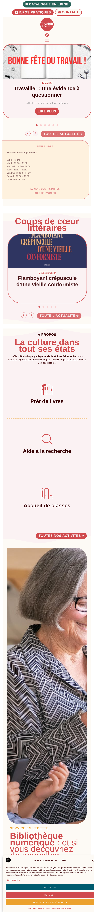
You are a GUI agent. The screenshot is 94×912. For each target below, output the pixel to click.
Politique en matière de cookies (39, 908)
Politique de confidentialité (61, 908)
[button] (37, 125)
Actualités (47, 83)
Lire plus (47, 111)
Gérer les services (13, 880)
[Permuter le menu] (47, 40)
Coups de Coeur (51, 273)
